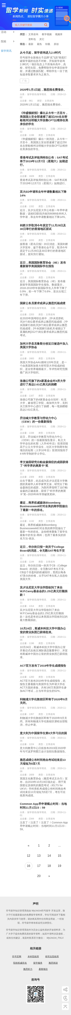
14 (49, 855)
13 (39, 855)
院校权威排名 (20, 963)
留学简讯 (6, 50)
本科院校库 (33, 956)
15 (59, 855)
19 (59, 865)
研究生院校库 (52, 956)
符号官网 (16, 956)
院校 (8, 41)
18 (49, 865)
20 (39, 876)
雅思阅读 (53, 963)
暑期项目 (43, 969)
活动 (8, 31)
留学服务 (37, 963)
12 (28, 855)
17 (39, 865)
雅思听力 (27, 969)
